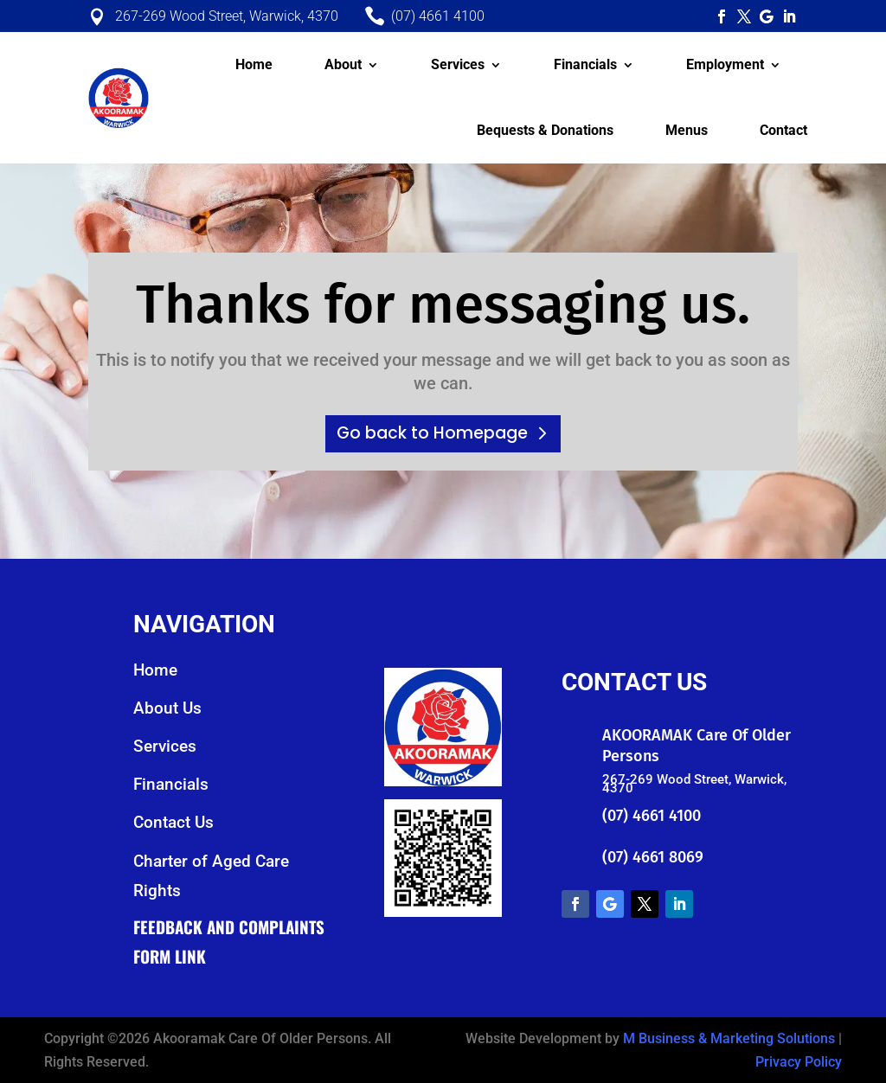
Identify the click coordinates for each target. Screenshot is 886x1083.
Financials (585, 64)
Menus (686, 130)
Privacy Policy (798, 1062)
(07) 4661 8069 (652, 857)
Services (458, 64)
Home (254, 64)
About (343, 64)
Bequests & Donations (545, 130)
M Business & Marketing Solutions (729, 1038)
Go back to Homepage (432, 433)
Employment (725, 64)
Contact (783, 130)
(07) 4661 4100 (651, 815)
